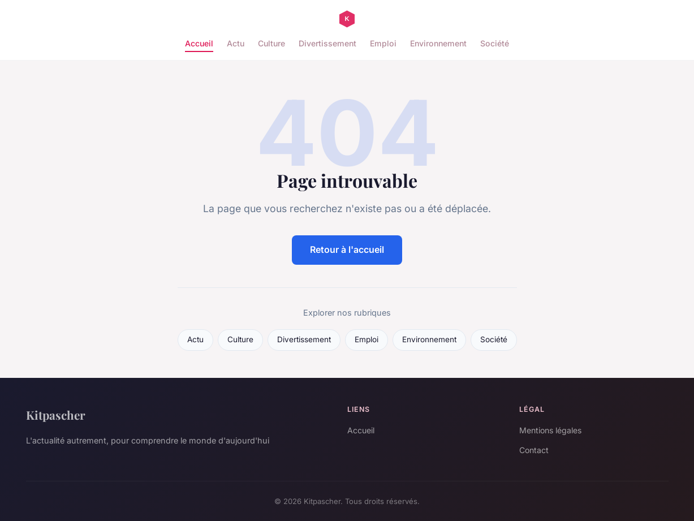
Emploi (383, 43)
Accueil (199, 43)
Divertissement (327, 43)
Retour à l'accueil (347, 249)
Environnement (438, 43)
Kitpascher (55, 415)
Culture (271, 43)
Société (494, 43)
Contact (534, 450)
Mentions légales (550, 430)
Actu (235, 43)
